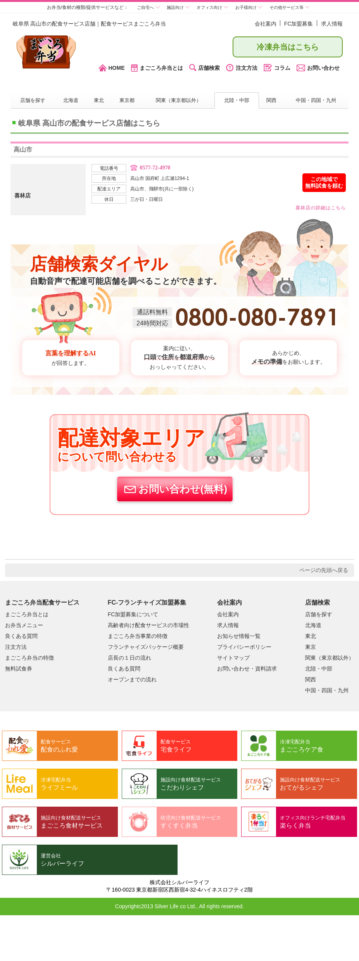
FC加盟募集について (133, 614)
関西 (271, 101)
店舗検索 (204, 68)
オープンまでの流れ (132, 679)
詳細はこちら (314, 209)
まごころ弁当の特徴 (29, 657)
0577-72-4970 (157, 169)
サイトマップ (233, 657)
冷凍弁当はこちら (288, 47)
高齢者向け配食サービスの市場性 (148, 625)
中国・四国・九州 (316, 101)
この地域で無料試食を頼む (324, 182)
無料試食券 (18, 668)
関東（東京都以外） (178, 101)
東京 (310, 646)
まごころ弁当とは (157, 68)
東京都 (126, 101)
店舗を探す (33, 101)
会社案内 (265, 24)
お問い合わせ (318, 68)
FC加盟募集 (298, 24)
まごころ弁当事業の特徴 (137, 636)
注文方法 (241, 68)
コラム (277, 68)
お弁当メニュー (24, 625)
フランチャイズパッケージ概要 (146, 646)
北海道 (71, 101)
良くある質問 (21, 636)
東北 (98, 101)
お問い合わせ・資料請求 (247, 668)
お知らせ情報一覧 (239, 636)
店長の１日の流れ (129, 657)
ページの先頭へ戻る (323, 570)
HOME (111, 68)
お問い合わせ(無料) (174, 489)
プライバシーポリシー (244, 646)
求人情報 (332, 24)
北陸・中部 (236, 101)
